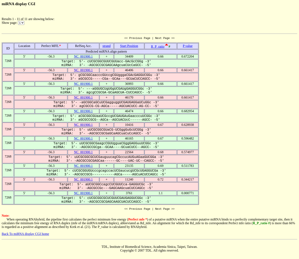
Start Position (129, 46)
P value (187, 46)
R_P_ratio (157, 47)
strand (106, 46)
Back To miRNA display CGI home (25, 235)
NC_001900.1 (83, 57)
